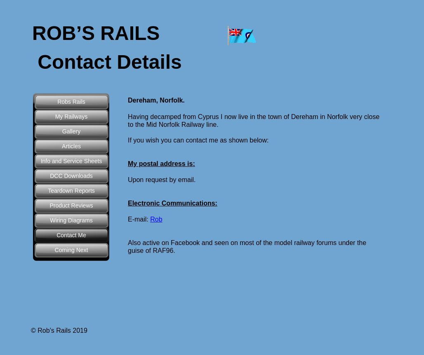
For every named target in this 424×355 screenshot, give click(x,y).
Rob (156, 219)
